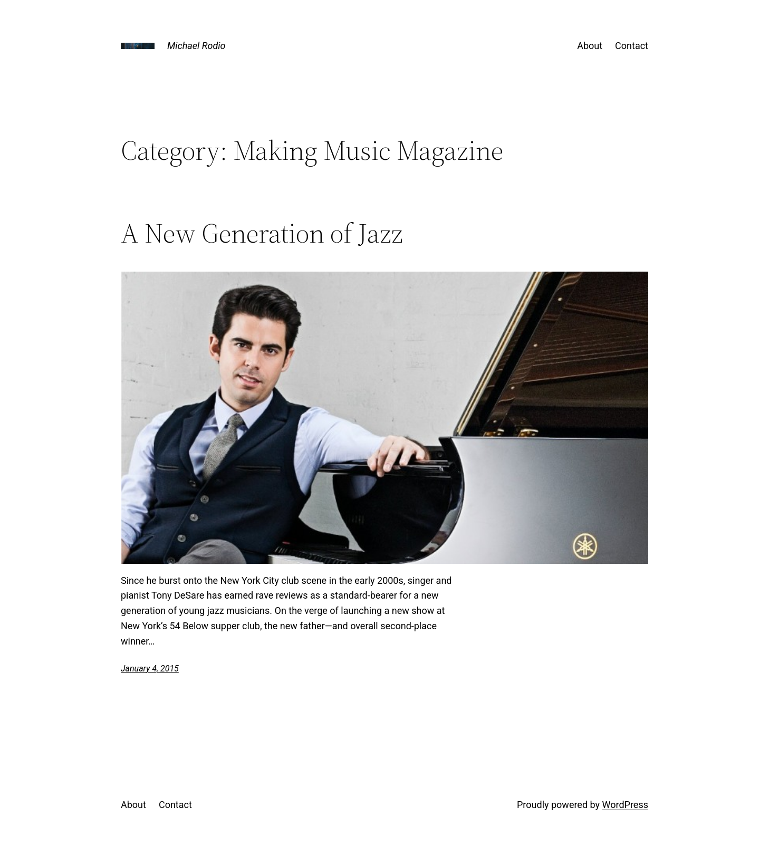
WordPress (625, 804)
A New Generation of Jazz (262, 233)
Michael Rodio (196, 45)
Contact (631, 45)
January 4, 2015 (150, 669)
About (589, 45)
